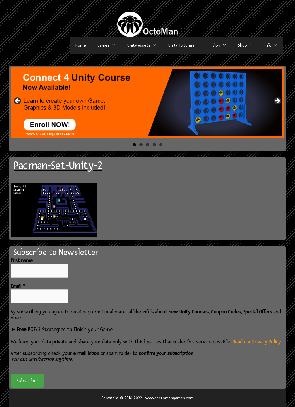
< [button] (18, 101)
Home (80, 45)
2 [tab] (141, 144)
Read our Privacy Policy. (257, 342)
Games (109, 45)
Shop (248, 45)
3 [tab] (147, 144)
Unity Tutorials (187, 45)
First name (22, 261)
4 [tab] (154, 144)
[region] (147, 102)
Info (274, 45)
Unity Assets (144, 45)
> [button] (277, 101)
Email (18, 286)
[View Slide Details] (147, 102)
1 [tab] (134, 144)
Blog (222, 45)
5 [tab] (160, 144)
